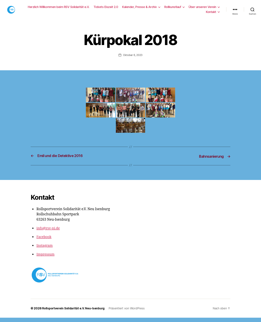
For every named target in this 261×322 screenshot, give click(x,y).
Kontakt (211, 14)
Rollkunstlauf (172, 9)
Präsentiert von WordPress (128, 312)
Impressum (45, 258)
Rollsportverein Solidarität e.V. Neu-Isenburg (74, 312)
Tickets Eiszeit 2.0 (106, 9)
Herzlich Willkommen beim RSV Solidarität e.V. (58, 9)
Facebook (44, 241)
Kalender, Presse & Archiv (139, 9)
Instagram (44, 250)
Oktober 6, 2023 (133, 59)
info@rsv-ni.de (48, 232)
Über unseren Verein (202, 9)
